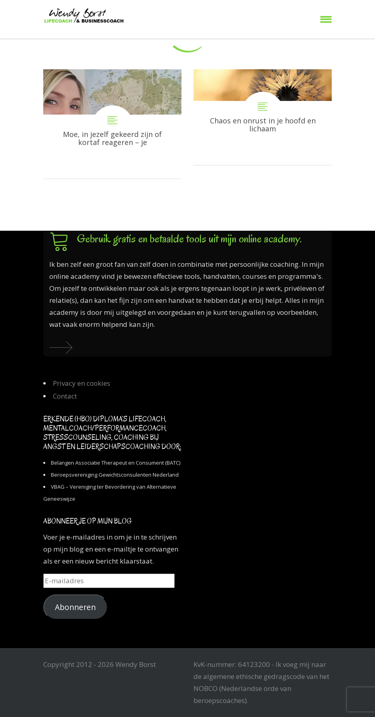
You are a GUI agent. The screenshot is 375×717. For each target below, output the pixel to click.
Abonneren (75, 607)
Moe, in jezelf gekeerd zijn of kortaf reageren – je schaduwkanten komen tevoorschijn (112, 124)
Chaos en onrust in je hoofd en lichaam (263, 117)
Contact (65, 396)
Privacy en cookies (81, 383)
